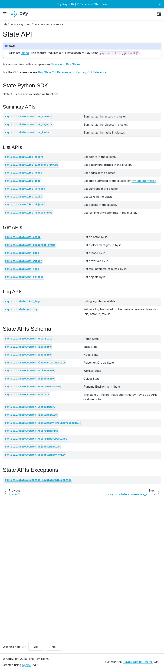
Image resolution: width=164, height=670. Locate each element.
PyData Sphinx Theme (138, 661)
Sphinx (26, 665)
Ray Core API (42, 24)
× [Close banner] (160, 4)
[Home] (5, 24)
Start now (100, 4)
